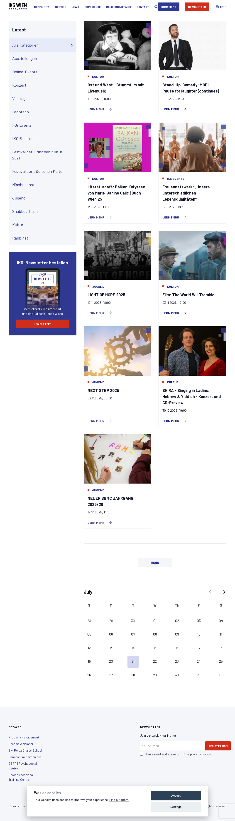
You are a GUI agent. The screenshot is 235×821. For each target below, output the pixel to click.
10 (199, 634)
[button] (221, 7)
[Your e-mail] (172, 745)
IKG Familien (43, 138)
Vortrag (43, 98)
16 (177, 647)
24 (199, 661)
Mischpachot (43, 184)
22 (155, 661)
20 (111, 661)
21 (133, 661)
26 (89, 675)
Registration (218, 745)
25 (221, 661)
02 (177, 620)
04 (221, 620)
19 (89, 661)
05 (89, 634)
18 (220, 647)
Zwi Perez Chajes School (25, 750)
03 (199, 620)
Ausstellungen (43, 58)
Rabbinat (43, 238)
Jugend (43, 198)
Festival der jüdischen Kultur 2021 (43, 154)
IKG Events (43, 125)
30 (133, 620)
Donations (168, 6)
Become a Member (21, 744)
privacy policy (200, 754)
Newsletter (197, 6)
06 (111, 634)
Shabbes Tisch (43, 211)
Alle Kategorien (43, 45)
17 (198, 647)
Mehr (155, 562)
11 (221, 634)
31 (198, 675)
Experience (93, 6)
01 (155, 620)
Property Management (24, 737)
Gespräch (43, 112)
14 (133, 647)
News (75, 6)
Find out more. (119, 800)
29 (111, 620)
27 (111, 675)
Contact (143, 6)
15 (155, 647)
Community (42, 6)
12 (89, 647)
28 (89, 620)
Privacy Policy (18, 806)
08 (155, 634)
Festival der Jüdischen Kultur (43, 171)
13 (111, 647)
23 (177, 661)
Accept (176, 795)
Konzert (43, 85)
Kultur (43, 225)
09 (177, 634)
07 (133, 634)
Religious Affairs (118, 6)
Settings (175, 807)
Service (60, 6)
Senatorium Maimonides (25, 757)
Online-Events (43, 72)
